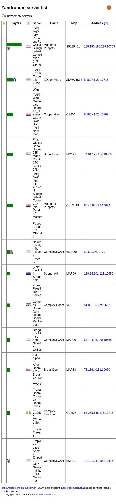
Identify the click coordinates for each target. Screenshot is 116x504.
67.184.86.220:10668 (98, 339)
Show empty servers (18, 16)
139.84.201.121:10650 (98, 273)
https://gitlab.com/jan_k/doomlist (18, 487)
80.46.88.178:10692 (97, 205)
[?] (106, 23)
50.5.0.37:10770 (94, 251)
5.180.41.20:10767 (96, 114)
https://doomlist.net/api (73, 487)
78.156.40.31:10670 (97, 369)
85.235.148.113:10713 (98, 412)
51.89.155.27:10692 (97, 305)
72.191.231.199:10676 (98, 460)
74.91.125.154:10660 (98, 154)
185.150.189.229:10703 (99, 46)
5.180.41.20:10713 (96, 79)
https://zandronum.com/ (43, 494)
